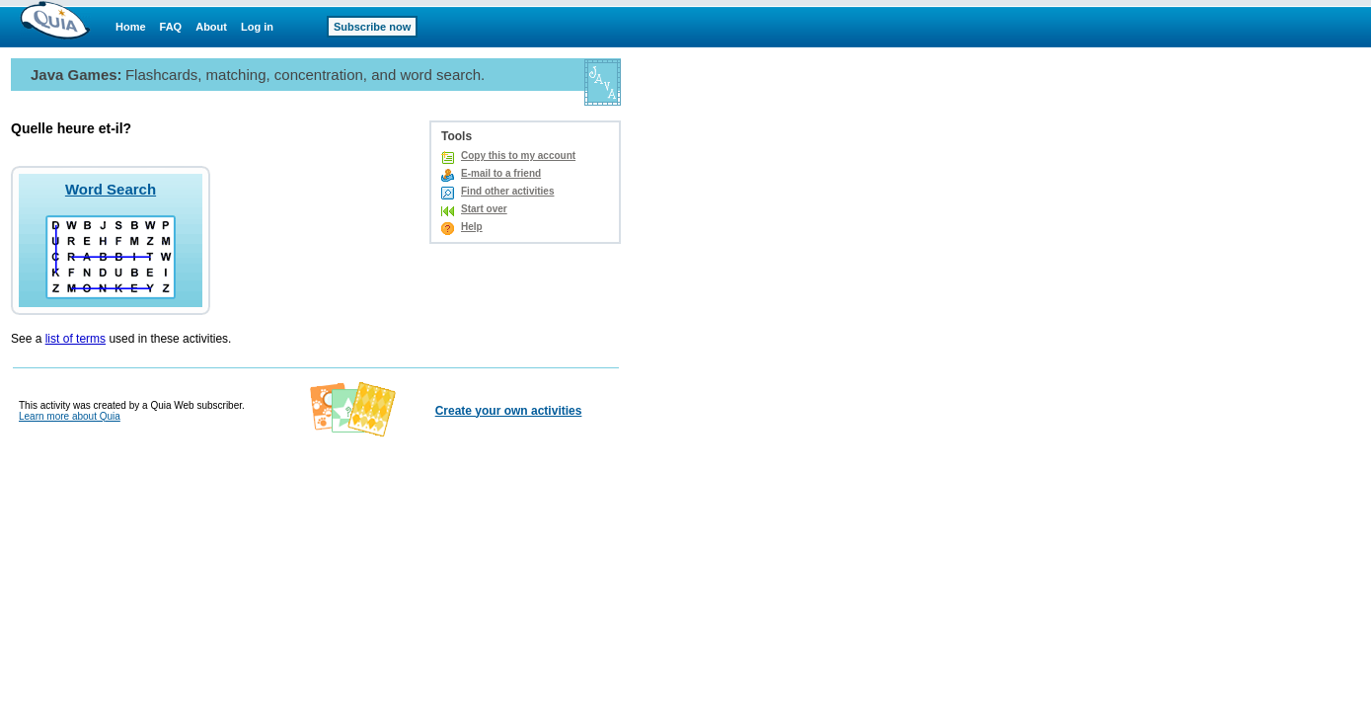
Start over (484, 208)
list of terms (75, 339)
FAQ (171, 27)
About (211, 27)
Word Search (110, 189)
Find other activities (507, 191)
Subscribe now (372, 27)
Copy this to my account (518, 155)
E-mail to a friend (501, 173)
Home (130, 27)
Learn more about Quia (69, 416)
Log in (257, 27)
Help (472, 226)
